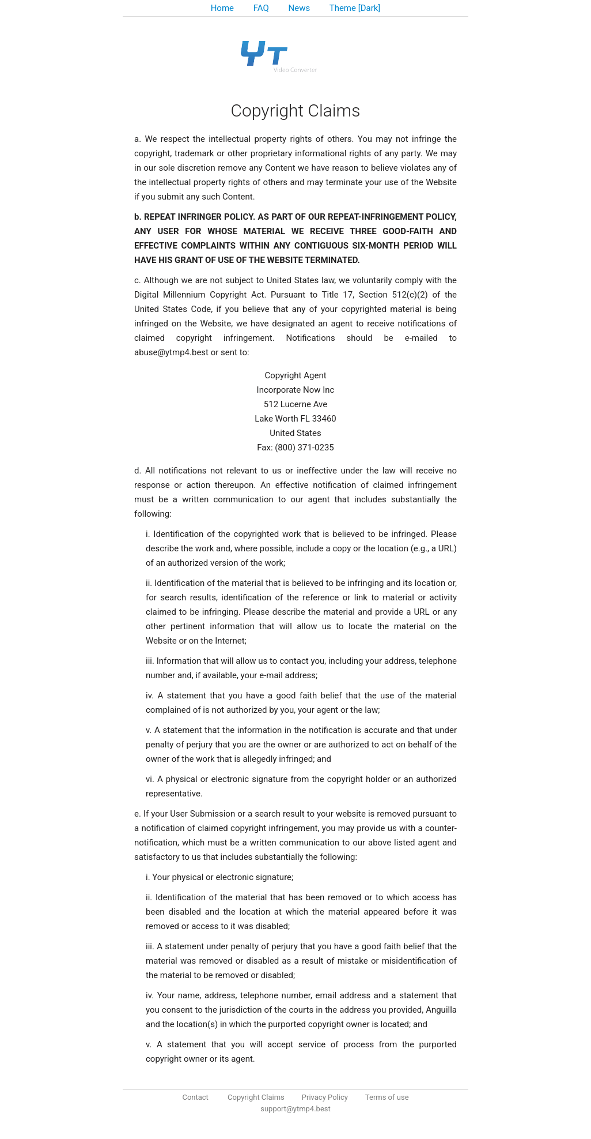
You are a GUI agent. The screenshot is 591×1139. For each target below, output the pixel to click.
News (299, 8)
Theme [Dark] (355, 8)
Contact (195, 1097)
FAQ (261, 8)
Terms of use (387, 1097)
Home (222, 8)
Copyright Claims (256, 1097)
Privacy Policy (325, 1097)
